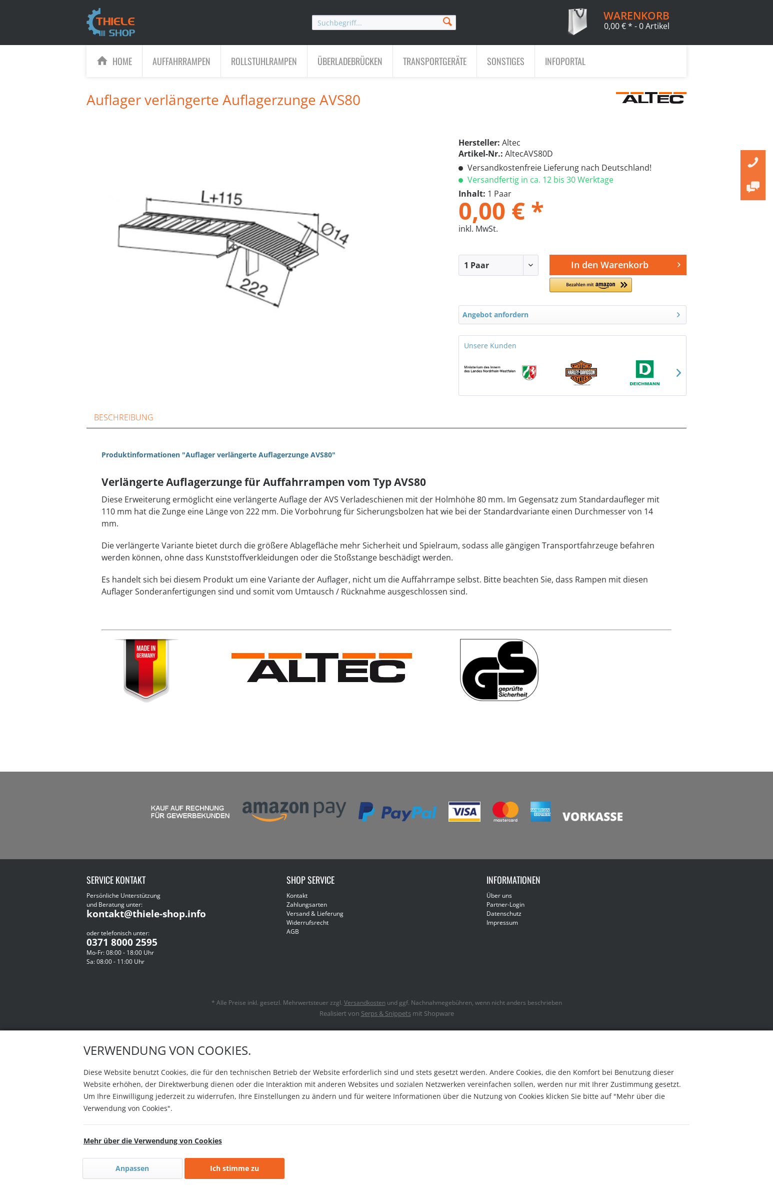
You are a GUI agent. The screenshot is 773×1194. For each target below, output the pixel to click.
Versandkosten (365, 1002)
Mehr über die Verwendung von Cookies (153, 1140)
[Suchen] (447, 21)
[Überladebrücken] (350, 61)
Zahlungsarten (306, 904)
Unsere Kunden (490, 345)
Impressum (502, 922)
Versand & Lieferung (315, 913)
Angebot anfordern (571, 313)
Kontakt (297, 895)
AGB (292, 931)
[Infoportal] (565, 61)
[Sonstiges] (505, 61)
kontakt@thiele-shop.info (146, 913)
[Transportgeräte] (434, 61)
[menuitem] (384, 22)
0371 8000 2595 (122, 942)
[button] (591, 289)
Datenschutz (504, 913)
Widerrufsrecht (307, 922)
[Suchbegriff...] (384, 22)
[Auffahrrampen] (181, 61)
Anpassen (132, 1168)
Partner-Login (505, 904)
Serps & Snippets (386, 1013)
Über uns (499, 895)
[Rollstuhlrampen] (264, 61)
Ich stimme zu (234, 1168)
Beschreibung (124, 417)
